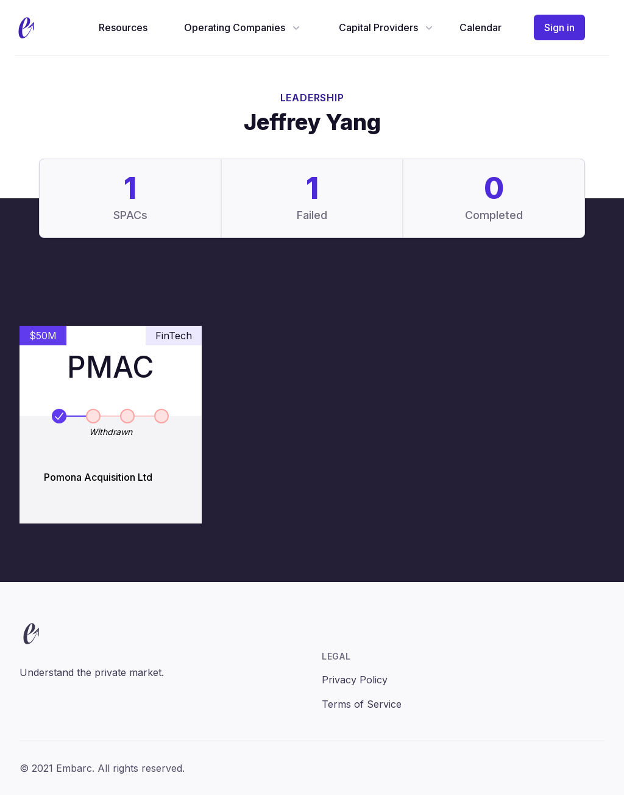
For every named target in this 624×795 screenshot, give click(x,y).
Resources (123, 27)
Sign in (559, 27)
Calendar (480, 27)
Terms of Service (362, 704)
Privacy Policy (355, 680)
